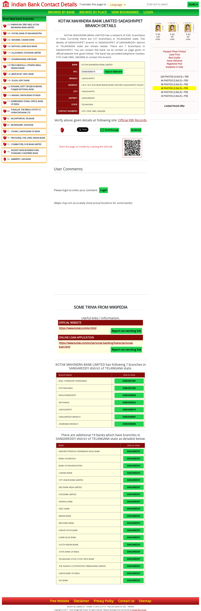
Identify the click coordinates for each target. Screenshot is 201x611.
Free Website (59, 601)
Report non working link (126, 331)
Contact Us (126, 601)
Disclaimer (81, 601)
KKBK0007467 (129, 380)
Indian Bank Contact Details (44, 4)
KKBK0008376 (129, 409)
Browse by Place (93, 12)
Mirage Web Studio (139, 610)
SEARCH (193, 4)
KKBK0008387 (129, 416)
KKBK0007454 (129, 388)
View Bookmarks (125, 12)
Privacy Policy (104, 601)
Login (148, 12)
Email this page (109, 130)
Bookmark (136, 130)
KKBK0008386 (129, 423)
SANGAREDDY (133, 451)
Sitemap (145, 601)
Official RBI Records (132, 120)
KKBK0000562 (129, 402)
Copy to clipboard (113, 71)
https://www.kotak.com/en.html (77, 328)
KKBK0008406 (129, 395)
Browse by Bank (61, 12)
